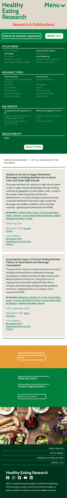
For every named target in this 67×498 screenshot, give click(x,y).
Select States (33, 147)
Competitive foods (28, 213)
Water (29, 218)
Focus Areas (56, 453)
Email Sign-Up (56, 448)
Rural (9, 215)
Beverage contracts (29, 297)
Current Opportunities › (32, 386)
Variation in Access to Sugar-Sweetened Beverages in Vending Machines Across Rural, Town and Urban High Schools (31, 177)
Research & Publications (50, 458)
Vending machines (15, 218)
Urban (57, 215)
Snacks (17, 215)
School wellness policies (27, 300)
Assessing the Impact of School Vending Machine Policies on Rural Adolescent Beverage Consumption (33, 262)
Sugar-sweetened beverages (37, 215)
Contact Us (57, 462)
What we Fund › (27, 378)
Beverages (11, 238)
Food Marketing (14, 240)
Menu (54, 5)
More (50, 207)
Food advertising (49, 213)
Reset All (54, 36)
